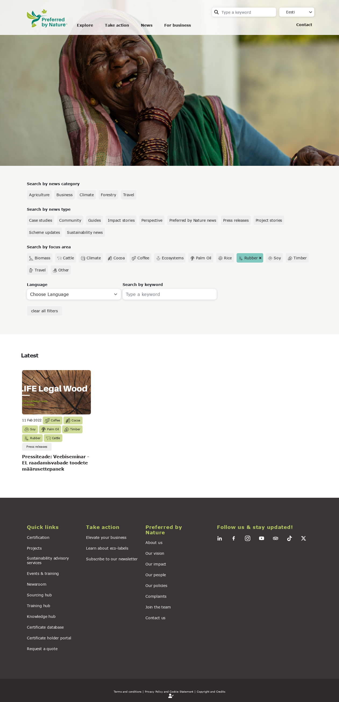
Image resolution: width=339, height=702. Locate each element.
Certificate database (45, 627)
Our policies (156, 585)
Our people (155, 574)
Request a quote (42, 648)
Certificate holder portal (49, 638)
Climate (87, 194)
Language (37, 284)
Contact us (155, 617)
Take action (117, 25)
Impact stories (121, 220)
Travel (128, 194)
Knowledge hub (41, 616)
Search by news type (48, 209)
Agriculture (39, 194)
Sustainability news (85, 232)
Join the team (158, 607)
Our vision (154, 553)
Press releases (236, 220)
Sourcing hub (39, 595)
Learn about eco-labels (107, 548)
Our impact (155, 564)
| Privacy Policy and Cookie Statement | (169, 691)
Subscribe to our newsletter (112, 559)
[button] (53, 527)
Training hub (38, 605)
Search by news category (53, 183)
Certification (38, 537)
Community (70, 220)
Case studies (40, 220)
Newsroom (37, 584)
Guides (94, 220)
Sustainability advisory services (48, 560)
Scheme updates (44, 232)
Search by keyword (143, 284)
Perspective (151, 220)
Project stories (269, 220)
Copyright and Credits (211, 691)
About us (153, 542)
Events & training (43, 573)
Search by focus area (49, 247)
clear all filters (44, 311)
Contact (304, 24)
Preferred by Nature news (192, 220)
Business (64, 194)
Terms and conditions (127, 691)
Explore (85, 25)
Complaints (155, 596)
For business (177, 25)
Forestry (108, 194)
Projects (34, 548)
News (146, 25)
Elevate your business (106, 537)
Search (216, 12)
